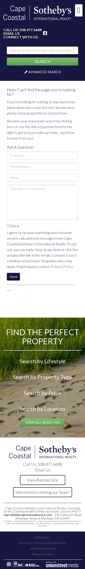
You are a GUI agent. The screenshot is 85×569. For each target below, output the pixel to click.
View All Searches (42, 422)
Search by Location (42, 408)
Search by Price (42, 393)
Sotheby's (43, 537)
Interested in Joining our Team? (42, 492)
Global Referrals (43, 548)
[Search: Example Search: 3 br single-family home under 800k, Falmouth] (42, 50)
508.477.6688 (30, 30)
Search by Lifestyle (43, 361)
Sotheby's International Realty (42, 543)
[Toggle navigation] (79, 10)
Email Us (11, 33)
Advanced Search (44, 72)
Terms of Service (68, 284)
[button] (42, 62)
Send (13, 277)
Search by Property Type (42, 377)
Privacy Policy (62, 266)
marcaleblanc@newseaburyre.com (28, 515)
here (10, 126)
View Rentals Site (42, 480)
